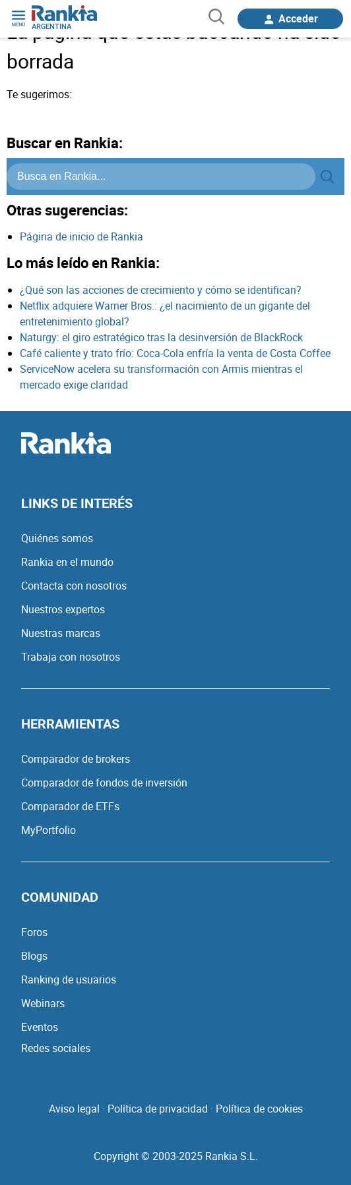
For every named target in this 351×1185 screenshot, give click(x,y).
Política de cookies (259, 1108)
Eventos (39, 1027)
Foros (34, 932)
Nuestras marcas (60, 633)
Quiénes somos (57, 538)
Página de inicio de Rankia (81, 236)
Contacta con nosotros (74, 585)
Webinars (43, 1003)
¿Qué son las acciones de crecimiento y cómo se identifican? (161, 290)
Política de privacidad (158, 1108)
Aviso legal (74, 1108)
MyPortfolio (48, 830)
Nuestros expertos (63, 609)
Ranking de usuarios (68, 979)
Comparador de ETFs (70, 806)
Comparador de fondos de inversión (104, 782)
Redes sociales (55, 1048)
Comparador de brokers (75, 759)
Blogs (34, 956)
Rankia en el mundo (67, 562)
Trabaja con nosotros (70, 656)
